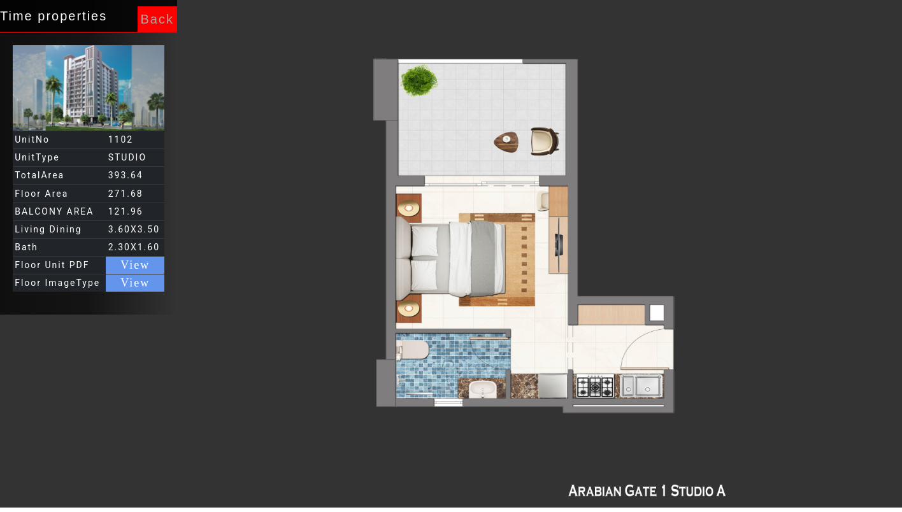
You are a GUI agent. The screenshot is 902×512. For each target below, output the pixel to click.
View (135, 265)
